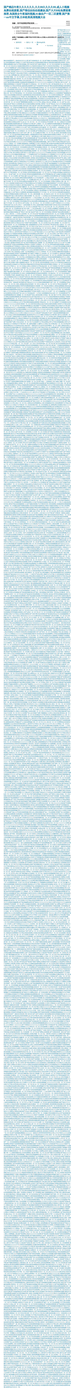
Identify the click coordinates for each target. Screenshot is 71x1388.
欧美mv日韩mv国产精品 (50, 810)
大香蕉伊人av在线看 (34, 916)
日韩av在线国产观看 (12, 969)
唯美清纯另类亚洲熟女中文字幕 (13, 1271)
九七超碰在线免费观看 (47, 1248)
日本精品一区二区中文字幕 (27, 947)
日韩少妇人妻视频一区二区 (53, 102)
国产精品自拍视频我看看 (14, 989)
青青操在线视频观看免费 (34, 174)
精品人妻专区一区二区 (18, 1124)
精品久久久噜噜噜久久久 (22, 1026)
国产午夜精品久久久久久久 (51, 478)
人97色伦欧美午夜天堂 (41, 390)
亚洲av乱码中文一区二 (51, 271)
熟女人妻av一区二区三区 (11, 751)
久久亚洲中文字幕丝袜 (46, 378)
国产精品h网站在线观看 (44, 542)
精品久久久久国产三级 (27, 671)
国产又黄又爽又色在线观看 (42, 105)
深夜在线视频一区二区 (30, 196)
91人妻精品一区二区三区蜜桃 (58, 228)
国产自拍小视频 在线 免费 (18, 497)
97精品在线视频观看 (18, 504)
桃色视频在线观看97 (35, 439)
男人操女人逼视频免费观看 (27, 273)
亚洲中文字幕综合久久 (31, 803)
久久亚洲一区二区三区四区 (39, 432)
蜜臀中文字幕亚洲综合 (21, 446)
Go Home (50, 45)
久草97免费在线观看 (58, 439)
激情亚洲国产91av (47, 1378)
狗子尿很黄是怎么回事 (51, 852)
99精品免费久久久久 (43, 927)
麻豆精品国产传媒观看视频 (61, 1371)
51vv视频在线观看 (17, 154)
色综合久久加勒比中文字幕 (16, 560)
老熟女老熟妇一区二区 (23, 1086)
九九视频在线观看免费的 (35, 963)
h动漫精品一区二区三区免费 (55, 1268)
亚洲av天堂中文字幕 (16, 423)
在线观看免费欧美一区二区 (22, 653)
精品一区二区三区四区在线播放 (52, 95)
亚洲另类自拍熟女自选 (37, 304)
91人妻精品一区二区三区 (25, 745)
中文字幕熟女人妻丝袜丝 (34, 161)
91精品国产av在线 (39, 1221)
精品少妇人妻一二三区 (54, 502)
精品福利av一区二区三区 (59, 1100)
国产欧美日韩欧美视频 (58, 661)
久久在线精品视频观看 (12, 902)
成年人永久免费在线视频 (26, 808)
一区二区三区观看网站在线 (52, 817)
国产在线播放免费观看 (49, 1304)
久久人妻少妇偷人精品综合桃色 (34, 1140)
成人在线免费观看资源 (23, 805)
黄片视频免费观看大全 (10, 1053)
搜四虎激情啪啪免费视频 (61, 560)
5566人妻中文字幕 (9, 740)
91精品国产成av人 (11, 812)
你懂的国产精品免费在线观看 (60, 212)
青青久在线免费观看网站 (26, 1217)
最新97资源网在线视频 (58, 1043)
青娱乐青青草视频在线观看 (35, 516)
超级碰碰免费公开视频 (39, 583)
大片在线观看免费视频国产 (55, 554)
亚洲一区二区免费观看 (62, 1243)
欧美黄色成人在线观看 (13, 819)
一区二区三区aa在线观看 (63, 695)
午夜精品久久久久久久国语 (22, 149)
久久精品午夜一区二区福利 (11, 493)
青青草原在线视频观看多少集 (50, 71)
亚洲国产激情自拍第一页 (45, 540)
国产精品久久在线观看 (15, 104)
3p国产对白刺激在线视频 (18, 435)
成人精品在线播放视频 (51, 318)
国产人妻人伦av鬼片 (28, 835)
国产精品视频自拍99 (51, 68)
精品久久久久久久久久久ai (59, 237)
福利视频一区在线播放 (46, 1277)
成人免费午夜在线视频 (28, 1138)
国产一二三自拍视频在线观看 (56, 1226)
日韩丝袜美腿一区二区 (29, 217)
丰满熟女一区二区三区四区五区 (13, 868)
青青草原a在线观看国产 (12, 165)
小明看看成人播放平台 (32, 435)
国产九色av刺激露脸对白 (47, 412)
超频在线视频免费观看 (12, 361)
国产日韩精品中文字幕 (26, 123)
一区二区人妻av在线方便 (16, 981)
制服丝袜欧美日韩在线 (33, 264)
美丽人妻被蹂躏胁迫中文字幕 (33, 224)
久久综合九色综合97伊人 (59, 871)
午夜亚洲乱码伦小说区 (23, 469)
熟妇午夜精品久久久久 (29, 406)
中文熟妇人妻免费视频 (36, 520)
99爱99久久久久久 (65, 340)
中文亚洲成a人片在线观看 (16, 862)
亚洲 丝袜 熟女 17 (41, 1381)
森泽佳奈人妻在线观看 (26, 819)
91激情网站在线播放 (9, 940)
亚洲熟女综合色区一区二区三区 (14, 1369)
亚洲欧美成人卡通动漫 (14, 1194)
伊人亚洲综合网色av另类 (39, 235)
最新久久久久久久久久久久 (26, 779)
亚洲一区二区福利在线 (21, 1210)
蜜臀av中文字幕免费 (18, 772)
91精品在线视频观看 (48, 1149)
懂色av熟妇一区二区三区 (56, 788)
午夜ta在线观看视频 (15, 338)
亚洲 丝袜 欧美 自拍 (33, 342)
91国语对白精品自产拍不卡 (39, 66)
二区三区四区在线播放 (40, 185)
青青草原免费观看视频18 (27, 286)
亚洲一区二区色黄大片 (60, 718)
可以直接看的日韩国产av (27, 495)
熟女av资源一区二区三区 (13, 806)
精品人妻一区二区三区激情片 (53, 1315)
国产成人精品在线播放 (27, 242)
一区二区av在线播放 (40, 1142)
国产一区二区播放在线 (34, 424)
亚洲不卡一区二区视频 (14, 388)
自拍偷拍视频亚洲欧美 (41, 62)
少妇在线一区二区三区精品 (52, 1073)
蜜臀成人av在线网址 (58, 1365)
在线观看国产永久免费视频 (52, 617)
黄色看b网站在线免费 (14, 790)
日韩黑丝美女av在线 (15, 419)
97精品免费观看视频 (60, 75)
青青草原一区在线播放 (63, 1228)
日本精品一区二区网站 (19, 1329)
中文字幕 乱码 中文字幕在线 (48, 889)
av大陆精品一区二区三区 (27, 796)
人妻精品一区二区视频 (14, 143)
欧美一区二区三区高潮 (45, 435)
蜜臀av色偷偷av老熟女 (39, 909)
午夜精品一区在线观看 (32, 871)
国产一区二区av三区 (32, 343)
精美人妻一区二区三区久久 (13, 268)
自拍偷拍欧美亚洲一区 (44, 913)
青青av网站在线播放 (35, 576)
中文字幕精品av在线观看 (59, 736)
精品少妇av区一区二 (52, 178)
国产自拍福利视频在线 (43, 785)
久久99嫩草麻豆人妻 (33, 686)
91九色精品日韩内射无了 (53, 250)
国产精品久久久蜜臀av (62, 814)
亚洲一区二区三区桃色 (50, 266)
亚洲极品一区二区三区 (13, 1275)
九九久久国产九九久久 (47, 700)
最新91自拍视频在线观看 (54, 936)
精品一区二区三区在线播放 (18, 1205)
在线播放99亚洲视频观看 (27, 82)
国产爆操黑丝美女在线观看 (14, 125)
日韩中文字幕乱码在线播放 (54, 1030)
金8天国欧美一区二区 (45, 127)
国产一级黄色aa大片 (34, 325)
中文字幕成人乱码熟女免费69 (20, 614)
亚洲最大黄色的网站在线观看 (21, 158)
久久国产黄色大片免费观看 (18, 192)
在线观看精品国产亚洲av (43, 188)
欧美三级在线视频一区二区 (61, 394)
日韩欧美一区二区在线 (48, 147)
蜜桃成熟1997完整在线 (19, 365)
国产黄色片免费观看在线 (55, 432)
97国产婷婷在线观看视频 (52, 493)
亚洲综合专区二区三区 (51, 823)
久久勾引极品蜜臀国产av (48, 1309)
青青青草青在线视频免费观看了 (17, 259)
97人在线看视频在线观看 (36, 340)
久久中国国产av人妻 (41, 111)
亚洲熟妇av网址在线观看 (24, 475)
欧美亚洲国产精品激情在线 (46, 1264)
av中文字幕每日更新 (52, 909)
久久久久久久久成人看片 (19, 349)
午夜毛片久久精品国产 (55, 450)
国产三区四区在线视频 (50, 441)
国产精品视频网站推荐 (25, 902)
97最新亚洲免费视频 (46, 1338)
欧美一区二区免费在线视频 (54, 671)
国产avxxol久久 (27, 677)
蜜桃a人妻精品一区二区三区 (23, 383)
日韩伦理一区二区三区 (22, 1185)
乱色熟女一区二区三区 (43, 197)
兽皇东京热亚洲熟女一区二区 (56, 66)
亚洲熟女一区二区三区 (42, 244)
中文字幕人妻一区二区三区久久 (43, 970)
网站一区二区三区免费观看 (22, 590)
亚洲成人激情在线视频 (39, 1048)
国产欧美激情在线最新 (41, 502)
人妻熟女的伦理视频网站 (34, 403)
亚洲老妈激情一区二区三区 (18, 536)
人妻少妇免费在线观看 (42, 904)
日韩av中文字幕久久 (9, 1253)
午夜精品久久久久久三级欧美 (20, 1273)
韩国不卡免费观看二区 (40, 1115)
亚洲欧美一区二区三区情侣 (23, 91)
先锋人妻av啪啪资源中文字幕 (59, 73)
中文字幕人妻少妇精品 (13, 152)
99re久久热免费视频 (59, 1293)
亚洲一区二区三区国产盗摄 (58, 585)
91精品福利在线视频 (16, 927)
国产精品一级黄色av (64, 651)
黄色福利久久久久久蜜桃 (58, 779)
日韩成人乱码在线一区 (26, 569)
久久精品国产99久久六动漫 (14, 524)
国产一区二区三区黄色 (13, 269)
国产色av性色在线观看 (36, 810)
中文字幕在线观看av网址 (49, 464)
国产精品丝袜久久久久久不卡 (40, 296)
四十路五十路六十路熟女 (60, 662)
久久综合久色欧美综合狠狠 (33, 77)
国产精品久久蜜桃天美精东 (17, 356)
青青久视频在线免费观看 (56, 1080)
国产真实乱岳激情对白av (46, 1109)
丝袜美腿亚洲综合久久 (29, 451)
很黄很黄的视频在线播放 (15, 114)
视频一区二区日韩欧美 (23, 558)
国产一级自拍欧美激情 (45, 906)
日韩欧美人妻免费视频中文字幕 (42, 190)
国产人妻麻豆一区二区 (40, 123)
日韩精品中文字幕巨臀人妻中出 (56, 82)
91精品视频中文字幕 (50, 695)
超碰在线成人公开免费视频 (34, 680)
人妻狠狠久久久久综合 (46, 497)
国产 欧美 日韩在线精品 (31, 127)
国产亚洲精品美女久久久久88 (44, 131)
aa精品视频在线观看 (58, 1176)
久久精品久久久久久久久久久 (15, 1360)
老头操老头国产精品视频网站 (35, 515)
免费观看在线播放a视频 (13, 1057)
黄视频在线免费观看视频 (50, 855)
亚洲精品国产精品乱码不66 (51, 1008)
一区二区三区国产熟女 (58, 754)
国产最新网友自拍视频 (33, 100)
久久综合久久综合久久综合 (49, 1201)
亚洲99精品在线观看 (11, 1268)
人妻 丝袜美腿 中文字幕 (40, 936)
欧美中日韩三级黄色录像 (61, 596)
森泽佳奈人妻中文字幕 (42, 781)
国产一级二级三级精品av (19, 1324)
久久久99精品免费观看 (37, 859)
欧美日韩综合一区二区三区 (62, 275)
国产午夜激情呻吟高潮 (40, 86)
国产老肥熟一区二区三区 (31, 381)
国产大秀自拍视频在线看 (22, 68)
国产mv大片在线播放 (24, 886)
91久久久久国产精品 (9, 520)
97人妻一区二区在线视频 (11, 985)
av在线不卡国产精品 (36, 1183)
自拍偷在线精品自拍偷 (14, 187)
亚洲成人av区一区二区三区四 (21, 1059)
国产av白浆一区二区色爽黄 (23, 432)
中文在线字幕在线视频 (58, 246)
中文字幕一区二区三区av (14, 1221)
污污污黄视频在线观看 (42, 947)
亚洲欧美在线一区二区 (62, 974)
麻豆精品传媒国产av (28, 185)
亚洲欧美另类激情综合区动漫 (17, 922)
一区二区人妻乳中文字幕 (40, 417)
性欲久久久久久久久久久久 (48, 579)
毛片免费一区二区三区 (17, 1347)
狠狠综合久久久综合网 (28, 113)
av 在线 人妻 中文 (38, 925)
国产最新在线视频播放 (42, 666)
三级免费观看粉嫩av (30, 1307)
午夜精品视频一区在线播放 (35, 637)
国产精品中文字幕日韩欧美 (61, 1277)
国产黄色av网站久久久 (53, 482)
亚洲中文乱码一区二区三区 (62, 907)
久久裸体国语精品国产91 (59, 349)
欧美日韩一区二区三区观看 (56, 214)
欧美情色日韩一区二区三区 (38, 1001)
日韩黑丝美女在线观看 (18, 399)
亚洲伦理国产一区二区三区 (44, 233)
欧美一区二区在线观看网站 (37, 1259)
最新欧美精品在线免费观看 (40, 165)
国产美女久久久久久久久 (43, 226)
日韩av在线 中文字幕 (25, 1061)
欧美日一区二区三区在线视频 (34, 1088)
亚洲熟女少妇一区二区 (63, 556)
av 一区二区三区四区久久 (45, 203)
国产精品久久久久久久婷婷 (11, 1230)
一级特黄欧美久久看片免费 (38, 136)
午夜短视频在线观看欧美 (48, 897)
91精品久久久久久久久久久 (25, 333)
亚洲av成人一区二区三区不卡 (39, 84)
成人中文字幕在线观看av (18, 320)
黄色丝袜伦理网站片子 (29, 367)
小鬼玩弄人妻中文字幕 (56, 197)
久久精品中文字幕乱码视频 (62, 738)
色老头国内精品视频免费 (30, 374)
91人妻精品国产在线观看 (23, 1358)
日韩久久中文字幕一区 (57, 289)
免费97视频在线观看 (59, 1253)
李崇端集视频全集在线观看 (47, 167)
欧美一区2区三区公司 (21, 882)
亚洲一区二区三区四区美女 (15, 630)
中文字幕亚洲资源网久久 (51, 925)
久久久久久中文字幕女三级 (24, 583)
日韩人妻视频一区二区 (57, 223)
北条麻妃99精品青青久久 (24, 66)
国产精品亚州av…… (51, 1259)
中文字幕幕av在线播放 (56, 172)
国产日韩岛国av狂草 (25, 327)
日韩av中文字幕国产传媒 (62, 338)
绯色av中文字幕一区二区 (45, 471)
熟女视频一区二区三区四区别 (33, 1028)
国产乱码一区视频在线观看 (32, 981)
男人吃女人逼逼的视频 (49, 1196)
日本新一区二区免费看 (32, 376)
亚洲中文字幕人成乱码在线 (18, 100)
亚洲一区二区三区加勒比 (48, 109)
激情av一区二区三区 (39, 751)
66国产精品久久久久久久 (62, 998)
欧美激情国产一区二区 (41, 1362)
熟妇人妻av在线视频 (32, 659)
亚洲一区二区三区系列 (49, 963)
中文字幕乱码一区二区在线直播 (25, 405)
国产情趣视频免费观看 (37, 996)
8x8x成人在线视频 (47, 439)
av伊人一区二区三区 (34, 1365)
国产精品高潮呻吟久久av (34, 453)
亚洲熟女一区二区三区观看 (26, 1039)
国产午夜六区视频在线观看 (52, 396)
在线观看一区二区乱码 (41, 286)
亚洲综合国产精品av (29, 1317)
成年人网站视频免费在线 (63, 109)
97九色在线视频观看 (47, 394)
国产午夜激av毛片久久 (12, 120)
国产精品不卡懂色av (18, 603)
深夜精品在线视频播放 (44, 372)
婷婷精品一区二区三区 (18, 87)
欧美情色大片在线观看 (64, 161)
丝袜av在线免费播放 (22, 637)
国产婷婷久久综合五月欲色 (37, 287)
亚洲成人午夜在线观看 (30, 828)
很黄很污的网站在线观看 (19, 515)
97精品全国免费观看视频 (39, 578)
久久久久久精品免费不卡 (36, 734)
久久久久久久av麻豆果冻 (46, 376)
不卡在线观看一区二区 (38, 1102)
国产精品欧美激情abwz (23, 857)
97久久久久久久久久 (40, 82)
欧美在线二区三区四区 (14, 1122)
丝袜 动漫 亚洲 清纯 (22, 75)
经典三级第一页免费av (19, 1192)
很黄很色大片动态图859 (24, 733)
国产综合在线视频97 (44, 1194)
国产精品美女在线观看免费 (29, 98)
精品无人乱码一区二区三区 (53, 194)
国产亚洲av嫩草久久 (33, 882)
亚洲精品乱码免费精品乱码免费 (28, 679)
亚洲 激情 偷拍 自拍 (53, 808)
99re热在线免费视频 (9, 518)
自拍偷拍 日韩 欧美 (22, 80)
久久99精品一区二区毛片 (62, 724)
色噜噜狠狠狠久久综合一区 (21, 369)
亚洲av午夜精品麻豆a (26, 484)
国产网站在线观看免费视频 (55, 86)
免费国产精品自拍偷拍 (53, 480)
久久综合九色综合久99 (46, 309)
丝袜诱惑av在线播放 (27, 486)
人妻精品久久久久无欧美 (18, 689)
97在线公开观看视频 (19, 606)
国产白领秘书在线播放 (60, 174)
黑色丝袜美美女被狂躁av (42, 588)
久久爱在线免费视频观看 (32, 167)
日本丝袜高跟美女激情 (40, 808)
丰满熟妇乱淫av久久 (43, 868)
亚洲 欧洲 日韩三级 (28, 105)
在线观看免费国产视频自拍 (34, 169)
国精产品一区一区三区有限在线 (49, 459)
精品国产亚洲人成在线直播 (34, 295)
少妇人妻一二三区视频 (10, 655)
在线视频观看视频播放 (44, 727)
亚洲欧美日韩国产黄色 (29, 188)
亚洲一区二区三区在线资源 (23, 1080)
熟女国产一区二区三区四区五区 (56, 819)
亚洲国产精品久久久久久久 (43, 477)
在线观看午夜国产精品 (60, 307)
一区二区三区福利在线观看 (57, 1039)
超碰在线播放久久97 (32, 349)
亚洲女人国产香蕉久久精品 (60, 233)
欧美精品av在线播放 (30, 951)
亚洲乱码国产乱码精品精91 (11, 273)
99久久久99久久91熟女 (45, 1288)
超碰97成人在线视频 (62, 167)
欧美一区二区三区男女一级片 (17, 533)
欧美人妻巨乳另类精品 (56, 772)
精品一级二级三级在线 (40, 96)
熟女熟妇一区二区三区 (58, 641)
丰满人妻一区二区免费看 (27, 967)
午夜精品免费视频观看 (19, 850)
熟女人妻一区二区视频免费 (39, 91)
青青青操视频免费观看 (63, 437)
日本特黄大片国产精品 (41, 268)
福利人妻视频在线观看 (60, 316)
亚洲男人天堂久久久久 (42, 291)
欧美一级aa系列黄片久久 (50, 1235)
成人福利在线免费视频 (22, 439)
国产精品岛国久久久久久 (41, 232)
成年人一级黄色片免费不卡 (27, 111)
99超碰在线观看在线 (43, 679)
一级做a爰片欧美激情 (18, 282)
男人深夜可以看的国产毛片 (44, 462)
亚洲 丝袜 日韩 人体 (39, 569)
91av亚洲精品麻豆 (12, 846)
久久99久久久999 (62, 457)
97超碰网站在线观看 (57, 610)
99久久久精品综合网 (46, 1098)
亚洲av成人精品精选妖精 (33, 606)
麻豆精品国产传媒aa (14, 1106)
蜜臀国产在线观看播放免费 (55, 1275)
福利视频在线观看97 (14, 69)
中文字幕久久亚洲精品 (42, 442)
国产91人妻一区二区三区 (25, 1268)
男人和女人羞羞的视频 (37, 205)
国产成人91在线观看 (59, 343)
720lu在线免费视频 (16, 138)
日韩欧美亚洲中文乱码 (52, 1239)
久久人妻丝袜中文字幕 (44, 1353)
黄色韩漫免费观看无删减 (21, 464)
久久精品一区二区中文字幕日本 (43, 960)
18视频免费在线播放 (53, 96)
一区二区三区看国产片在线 (49, 351)
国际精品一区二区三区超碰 (62, 529)
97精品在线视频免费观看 (61, 633)
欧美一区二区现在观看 (41, 992)
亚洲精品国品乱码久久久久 (39, 354)
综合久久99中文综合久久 (55, 902)
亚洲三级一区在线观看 (46, 533)
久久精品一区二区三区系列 (49, 561)
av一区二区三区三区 (55, 565)
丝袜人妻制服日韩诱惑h (13, 242)
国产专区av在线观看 (41, 138)
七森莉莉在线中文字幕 (63, 839)
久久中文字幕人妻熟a (39, 102)
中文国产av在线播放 (50, 974)
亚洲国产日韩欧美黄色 (56, 419)
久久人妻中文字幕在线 (33, 298)
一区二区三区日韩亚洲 (57, 1016)
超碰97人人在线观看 (19, 889)
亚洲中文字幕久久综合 (53, 1115)
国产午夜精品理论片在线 (39, 534)
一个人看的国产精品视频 (11, 978)
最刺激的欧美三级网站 (59, 877)
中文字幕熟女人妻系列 (44, 524)
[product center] (28, 55)
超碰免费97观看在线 (51, 336)
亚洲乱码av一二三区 (30, 197)
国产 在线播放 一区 (36, 929)
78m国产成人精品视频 (26, 96)
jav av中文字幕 (21, 302)
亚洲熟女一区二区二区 (62, 134)
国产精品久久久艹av (16, 188)
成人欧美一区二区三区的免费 (40, 370)
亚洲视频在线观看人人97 (43, 160)
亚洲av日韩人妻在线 (64, 1374)
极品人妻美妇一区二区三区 (54, 745)
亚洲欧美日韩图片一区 (29, 783)
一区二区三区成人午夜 (33, 1295)
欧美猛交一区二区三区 (32, 497)
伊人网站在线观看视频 (45, 397)
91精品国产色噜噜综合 (35, 331)
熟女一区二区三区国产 (59, 356)
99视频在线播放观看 (45, 686)
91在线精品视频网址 (18, 1298)
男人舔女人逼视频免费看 (49, 866)
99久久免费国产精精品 (14, 486)
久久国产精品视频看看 (34, 983)
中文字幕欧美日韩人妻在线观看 (47, 504)
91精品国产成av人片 (59, 549)
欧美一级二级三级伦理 (54, 111)
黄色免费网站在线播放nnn (42, 832)
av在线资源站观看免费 (15, 666)
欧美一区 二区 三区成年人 (13, 853)
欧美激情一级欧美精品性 (24, 437)
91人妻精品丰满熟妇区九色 (23, 318)
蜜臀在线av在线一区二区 (43, 358)
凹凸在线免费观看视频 (33, 1324)
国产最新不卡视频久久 (34, 253)
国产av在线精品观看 (30, 358)
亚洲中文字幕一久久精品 (52, 1214)
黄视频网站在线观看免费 (52, 608)
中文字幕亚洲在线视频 (50, 1044)
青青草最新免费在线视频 (57, 244)
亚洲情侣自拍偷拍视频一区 (46, 821)
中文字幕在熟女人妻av (15, 1180)
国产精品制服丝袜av (20, 336)
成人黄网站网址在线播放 (46, 307)
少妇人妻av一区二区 (62, 1331)
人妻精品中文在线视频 (46, 1253)
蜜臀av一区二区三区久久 (61, 156)
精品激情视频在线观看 (19, 1255)
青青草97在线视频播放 (41, 187)
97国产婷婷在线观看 (34, 1253)
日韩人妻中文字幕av (55, 659)
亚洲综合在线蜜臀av (58, 1208)
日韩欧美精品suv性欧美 (12, 448)
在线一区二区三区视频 (53, 1381)
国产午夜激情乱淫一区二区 (36, 60)
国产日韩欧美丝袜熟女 (47, 1320)
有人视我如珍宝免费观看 (11, 933)
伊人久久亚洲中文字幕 (25, 958)
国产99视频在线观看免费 (43, 1307)
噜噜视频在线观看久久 (44, 114)
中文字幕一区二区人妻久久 (17, 579)
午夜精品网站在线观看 (21, 716)
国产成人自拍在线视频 (52, 841)
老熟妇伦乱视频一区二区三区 (21, 1160)
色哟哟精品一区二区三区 (27, 522)
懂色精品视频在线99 (58, 421)
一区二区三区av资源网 (18, 642)
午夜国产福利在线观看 (30, 223)
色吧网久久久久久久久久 (46, 776)
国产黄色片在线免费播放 (59, 960)
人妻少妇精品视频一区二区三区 (43, 1116)
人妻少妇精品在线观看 (58, 1041)
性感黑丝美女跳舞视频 (12, 599)
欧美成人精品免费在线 (10, 163)
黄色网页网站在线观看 (37, 383)
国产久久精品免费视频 (25, 722)
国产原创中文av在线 (61, 1149)
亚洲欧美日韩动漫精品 (18, 803)
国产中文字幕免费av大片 (42, 154)
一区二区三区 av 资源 (13, 567)
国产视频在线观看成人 (34, 765)
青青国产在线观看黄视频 (61, 376)
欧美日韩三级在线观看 (26, 1351)
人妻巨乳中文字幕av (32, 724)
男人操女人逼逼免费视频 (14, 1208)
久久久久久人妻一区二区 (28, 1362)
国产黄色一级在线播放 (39, 592)
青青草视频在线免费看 (17, 215)
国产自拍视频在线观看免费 (37, 720)
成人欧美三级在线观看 (60, 132)
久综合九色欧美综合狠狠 (15, 105)
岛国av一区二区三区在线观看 (23, 695)
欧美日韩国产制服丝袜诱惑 (46, 642)
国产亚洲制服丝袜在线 (44, 374)
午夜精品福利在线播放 (13, 286)
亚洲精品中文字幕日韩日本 (42, 715)
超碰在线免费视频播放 (36, 729)
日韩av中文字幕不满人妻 (46, 345)
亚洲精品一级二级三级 (40, 480)
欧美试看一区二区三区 (44, 125)
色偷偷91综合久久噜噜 (62, 520)
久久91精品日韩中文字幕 (11, 801)
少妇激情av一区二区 (63, 145)
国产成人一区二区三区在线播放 (41, 181)
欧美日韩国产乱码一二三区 (39, 1091)
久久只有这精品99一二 (39, 178)
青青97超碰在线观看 (37, 352)
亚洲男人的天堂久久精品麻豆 (37, 1300)
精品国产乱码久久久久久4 (18, 71)
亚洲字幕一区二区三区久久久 (35, 974)
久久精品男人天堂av (59, 342)
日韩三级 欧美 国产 (32, 64)
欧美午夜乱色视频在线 (56, 1046)
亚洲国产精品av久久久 (41, 792)
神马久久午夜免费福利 (14, 460)
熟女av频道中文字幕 (61, 305)
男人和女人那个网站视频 (20, 873)
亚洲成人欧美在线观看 (29, 172)
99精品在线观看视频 (25, 150)
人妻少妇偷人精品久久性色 (17, 693)
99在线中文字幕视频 (11, 1116)
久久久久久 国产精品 (15, 774)
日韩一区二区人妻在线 (57, 160)
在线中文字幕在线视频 (19, 64)
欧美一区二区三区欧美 (35, 80)
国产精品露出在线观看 (60, 612)
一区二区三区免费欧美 (29, 462)
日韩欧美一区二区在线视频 (31, 280)
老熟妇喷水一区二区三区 (18, 1309)
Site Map (29, 48)
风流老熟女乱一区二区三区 (47, 626)
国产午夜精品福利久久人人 (59, 477)
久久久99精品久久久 (14, 96)
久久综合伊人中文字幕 (39, 163)
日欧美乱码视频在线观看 (50, 169)
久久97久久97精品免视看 (51, 756)
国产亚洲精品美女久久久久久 (60, 406)
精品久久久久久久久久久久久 (55, 136)
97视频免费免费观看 (21, 1253)
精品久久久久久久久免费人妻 (25, 742)
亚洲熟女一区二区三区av (18, 1075)
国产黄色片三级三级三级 (26, 212)
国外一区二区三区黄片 (56, 843)
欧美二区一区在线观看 (59, 293)
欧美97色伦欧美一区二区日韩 (20, 1378)
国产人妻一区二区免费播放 (21, 260)
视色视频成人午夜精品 (42, 783)
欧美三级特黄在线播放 (35, 814)
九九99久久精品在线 (53, 713)
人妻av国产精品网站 (20, 1234)
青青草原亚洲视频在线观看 (58, 358)
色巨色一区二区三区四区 (61, 884)
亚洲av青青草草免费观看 (50, 839)
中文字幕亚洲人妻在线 (46, 594)
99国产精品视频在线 (36, 864)
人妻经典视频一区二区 (39, 194)
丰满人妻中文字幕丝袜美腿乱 (20, 1259)
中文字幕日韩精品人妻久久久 (46, 1111)
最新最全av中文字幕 (34, 884)
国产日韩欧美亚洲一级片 (32, 107)
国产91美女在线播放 (41, 1261)
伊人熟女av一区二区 (18, 781)
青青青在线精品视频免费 (63, 369)
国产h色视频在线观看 (59, 131)
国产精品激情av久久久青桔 (62, 1059)
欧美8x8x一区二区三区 (63, 408)
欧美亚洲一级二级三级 (25, 767)
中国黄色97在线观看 (48, 1118)
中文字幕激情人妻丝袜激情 (52, 664)
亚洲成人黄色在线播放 (37, 158)
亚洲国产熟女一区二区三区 (47, 1344)
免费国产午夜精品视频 (12, 352)
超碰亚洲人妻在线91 (42, 1131)
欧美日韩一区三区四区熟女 (55, 1106)
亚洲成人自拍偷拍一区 (45, 668)
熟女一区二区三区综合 (13, 278)
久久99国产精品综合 (55, 1068)
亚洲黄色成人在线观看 (59, 862)
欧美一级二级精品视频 (29, 323)
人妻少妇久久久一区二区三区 (41, 289)
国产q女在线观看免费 (26, 289)
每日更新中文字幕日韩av (62, 576)
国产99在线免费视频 (54, 268)
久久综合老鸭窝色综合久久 (30, 491)
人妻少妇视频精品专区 (10, 277)
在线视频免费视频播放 (13, 671)
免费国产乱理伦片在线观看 (39, 801)
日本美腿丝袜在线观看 (12, 1055)
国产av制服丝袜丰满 (27, 624)
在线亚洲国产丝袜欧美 (42, 1180)
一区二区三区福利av (40, 122)
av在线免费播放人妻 (59, 497)
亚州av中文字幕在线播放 (23, 1198)
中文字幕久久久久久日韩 (52, 1221)
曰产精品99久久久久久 (23, 655)
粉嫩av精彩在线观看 (62, 251)
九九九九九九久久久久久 (47, 907)
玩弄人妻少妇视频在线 (38, 651)
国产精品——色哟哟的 (45, 381)
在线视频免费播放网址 (23, 859)
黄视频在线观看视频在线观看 (41, 585)
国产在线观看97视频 (38, 846)
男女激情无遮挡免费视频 (15, 477)
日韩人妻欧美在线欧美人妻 (59, 542)
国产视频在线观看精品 (23, 410)
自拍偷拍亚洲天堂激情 (55, 547)
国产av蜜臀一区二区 (31, 662)
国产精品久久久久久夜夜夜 (24, 1226)
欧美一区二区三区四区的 (11, 644)
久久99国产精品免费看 (49, 520)
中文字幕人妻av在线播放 (58, 1318)
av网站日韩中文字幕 (39, 531)
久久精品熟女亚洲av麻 (24, 235)
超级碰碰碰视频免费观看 (58, 188)
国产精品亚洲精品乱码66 (51, 158)
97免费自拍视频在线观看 (20, 116)
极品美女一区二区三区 (25, 1136)
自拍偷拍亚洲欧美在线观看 (24, 875)
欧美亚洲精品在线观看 (40, 219)
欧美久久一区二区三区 (44, 754)
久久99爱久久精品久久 (23, 697)
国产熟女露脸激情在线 (27, 1057)
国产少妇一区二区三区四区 (51, 859)
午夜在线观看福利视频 (44, 610)
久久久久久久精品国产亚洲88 (62, 803)
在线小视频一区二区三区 (43, 837)
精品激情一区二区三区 (42, 172)
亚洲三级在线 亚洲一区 (48, 129)
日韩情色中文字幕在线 (37, 266)
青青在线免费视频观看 (19, 314)
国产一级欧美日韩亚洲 (15, 217)
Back (17, 48)
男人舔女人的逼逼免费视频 (35, 1044)
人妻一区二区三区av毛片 (59, 259)
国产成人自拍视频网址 (61, 498)
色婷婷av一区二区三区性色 (29, 419)
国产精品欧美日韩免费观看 (31, 594)
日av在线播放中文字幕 (14, 1010)
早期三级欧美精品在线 (53, 150)
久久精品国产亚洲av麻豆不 (22, 84)
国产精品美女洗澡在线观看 (20, 1016)
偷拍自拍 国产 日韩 (43, 979)
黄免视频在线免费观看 (36, 230)
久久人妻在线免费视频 (60, 533)
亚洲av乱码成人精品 (21, 325)
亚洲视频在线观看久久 (57, 715)
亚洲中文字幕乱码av (39, 1351)
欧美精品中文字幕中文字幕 (28, 363)
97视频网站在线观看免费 (34, 1077)
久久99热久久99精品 (58, 367)
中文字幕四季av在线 (22, 576)
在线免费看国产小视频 (54, 410)
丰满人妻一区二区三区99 (31, 275)
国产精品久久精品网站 (41, 639)
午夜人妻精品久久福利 (63, 740)
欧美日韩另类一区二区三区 (28, 1007)
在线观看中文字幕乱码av (11, 531)
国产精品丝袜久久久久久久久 (16, 574)
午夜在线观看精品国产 (63, 1252)
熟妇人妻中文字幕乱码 (49, 814)
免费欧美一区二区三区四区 (38, 1250)
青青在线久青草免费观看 (22, 1034)
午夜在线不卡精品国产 (47, 75)
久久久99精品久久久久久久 (14, 633)
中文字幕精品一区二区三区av (52, 500)
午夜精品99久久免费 (32, 259)
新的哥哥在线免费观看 (38, 396)
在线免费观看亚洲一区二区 (44, 898)
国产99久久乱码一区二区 (38, 401)
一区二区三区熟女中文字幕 (41, 269)
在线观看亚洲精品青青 (55, 165)
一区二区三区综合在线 (15, 673)
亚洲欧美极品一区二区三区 (56, 187)
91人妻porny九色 (39, 241)
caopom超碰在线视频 (29, 477)
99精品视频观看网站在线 (13, 289)
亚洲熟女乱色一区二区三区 (11, 817)
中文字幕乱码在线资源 (61, 1118)
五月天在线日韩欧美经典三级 (32, 700)
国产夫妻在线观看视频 (34, 716)
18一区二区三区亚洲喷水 (46, 612)
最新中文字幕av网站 (11, 118)
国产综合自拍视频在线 (44, 603)
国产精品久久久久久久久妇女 (39, 410)
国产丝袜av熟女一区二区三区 (36, 116)
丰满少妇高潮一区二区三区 (23, 322)
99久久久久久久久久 (48, 518)
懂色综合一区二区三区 (56, 273)
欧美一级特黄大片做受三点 (46, 275)
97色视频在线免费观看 (29, 563)
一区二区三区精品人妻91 (23, 266)
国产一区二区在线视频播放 (11, 1142)
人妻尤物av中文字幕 (50, 1243)
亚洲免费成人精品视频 (38, 318)
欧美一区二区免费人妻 (25, 651)
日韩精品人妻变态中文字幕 (11, 1061)
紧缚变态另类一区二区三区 (17, 605)
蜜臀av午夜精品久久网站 (14, 861)
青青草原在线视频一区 (39, 527)
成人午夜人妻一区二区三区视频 (43, 486)
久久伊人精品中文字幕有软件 (56, 347)
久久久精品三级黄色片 (33, 1342)
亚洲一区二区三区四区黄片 (56, 221)
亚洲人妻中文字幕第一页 (16, 1307)
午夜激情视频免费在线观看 (55, 563)
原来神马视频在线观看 (38, 767)
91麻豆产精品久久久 (19, 707)
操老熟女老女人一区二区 (52, 1005)
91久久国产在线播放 (37, 437)
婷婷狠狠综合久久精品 (22, 311)
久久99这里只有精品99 (32, 307)
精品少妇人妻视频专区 (46, 981)
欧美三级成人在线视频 (51, 1151)
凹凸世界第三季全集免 (49, 224)
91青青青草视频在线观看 (25, 925)
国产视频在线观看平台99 (50, 680)
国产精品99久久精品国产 (31, 581)
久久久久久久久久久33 (51, 1136)
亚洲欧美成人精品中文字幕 (61, 716)
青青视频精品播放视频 (63, 749)
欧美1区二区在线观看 (21, 147)
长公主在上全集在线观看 (56, 989)
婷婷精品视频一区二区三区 (44, 363)
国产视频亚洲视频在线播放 (58, 1181)
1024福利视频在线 (38, 817)
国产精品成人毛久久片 (55, 104)
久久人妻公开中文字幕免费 (49, 161)
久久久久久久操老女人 (23, 848)
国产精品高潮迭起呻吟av (40, 414)
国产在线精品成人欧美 (61, 1088)
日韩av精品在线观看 (27, 989)
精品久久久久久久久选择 (42, 1383)
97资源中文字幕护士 (36, 469)
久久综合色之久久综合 (33, 907)
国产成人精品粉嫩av (27, 241)
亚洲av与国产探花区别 (13, 160)
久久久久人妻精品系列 (12, 646)
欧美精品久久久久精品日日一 (21, 664)
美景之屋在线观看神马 (12, 1217)
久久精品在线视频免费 (44, 334)
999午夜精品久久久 (63, 729)
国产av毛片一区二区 (29, 1232)
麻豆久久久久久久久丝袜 (61, 731)
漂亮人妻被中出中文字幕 (47, 574)
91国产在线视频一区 (55, 796)
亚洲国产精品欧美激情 (21, 1044)
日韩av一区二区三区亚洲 (58, 1262)
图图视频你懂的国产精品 (27, 1142)
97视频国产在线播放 (63, 635)
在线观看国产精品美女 (33, 533)
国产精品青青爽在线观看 (12, 82)
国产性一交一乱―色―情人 (19, 444)
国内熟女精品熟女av (31, 1225)
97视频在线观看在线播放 (25, 414)
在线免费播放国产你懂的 (13, 62)
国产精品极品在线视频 (53, 806)
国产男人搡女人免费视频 (25, 527)
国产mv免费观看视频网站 (27, 390)
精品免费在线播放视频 (39, 141)
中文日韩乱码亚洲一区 (53, 987)
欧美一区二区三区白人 (37, 426)
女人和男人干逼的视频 (13, 704)
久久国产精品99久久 (61, 1003)
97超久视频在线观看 (35, 369)
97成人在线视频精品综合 (29, 257)
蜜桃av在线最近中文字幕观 (16, 994)
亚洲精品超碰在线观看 (49, 134)
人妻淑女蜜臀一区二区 (57, 524)
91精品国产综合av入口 (35, 311)
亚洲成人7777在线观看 (22, 729)
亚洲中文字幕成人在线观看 (46, 1035)
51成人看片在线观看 (25, 599)
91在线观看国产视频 (64, 271)
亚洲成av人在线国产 (30, 244)
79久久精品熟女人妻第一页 (19, 251)
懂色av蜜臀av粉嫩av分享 (30, 927)
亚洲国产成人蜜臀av (36, 457)
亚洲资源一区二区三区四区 (52, 655)
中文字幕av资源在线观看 (32, 900)
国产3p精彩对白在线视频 (30, 114)
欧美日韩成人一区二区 (14, 257)
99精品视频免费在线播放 (42, 880)
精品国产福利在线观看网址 (19, 351)
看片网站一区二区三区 (40, 1153)
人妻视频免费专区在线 (35, 134)
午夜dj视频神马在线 (24, 1104)
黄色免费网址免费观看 (18, 1264)
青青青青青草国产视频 (46, 100)
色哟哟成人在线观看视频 (57, 747)
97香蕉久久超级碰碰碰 (29, 73)
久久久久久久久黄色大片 (57, 675)
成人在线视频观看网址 (42, 509)
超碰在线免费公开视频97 (31, 468)
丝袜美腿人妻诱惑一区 (41, 104)
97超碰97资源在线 (11, 875)
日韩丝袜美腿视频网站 (38, 1279)
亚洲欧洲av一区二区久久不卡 (60, 668)
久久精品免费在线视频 (13, 967)
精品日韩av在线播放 (16, 509)
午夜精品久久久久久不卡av (24, 163)
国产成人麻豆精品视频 (47, 576)
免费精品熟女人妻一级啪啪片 (53, 1279)
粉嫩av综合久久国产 (18, 132)
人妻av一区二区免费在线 (59, 486)
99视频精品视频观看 (39, 1217)
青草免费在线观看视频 (45, 421)
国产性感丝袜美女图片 (41, 450)
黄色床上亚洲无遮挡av (29, 509)
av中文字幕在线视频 (12, 150)
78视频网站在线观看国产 (29, 329)
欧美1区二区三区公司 (41, 347)
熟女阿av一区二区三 (50, 1037)
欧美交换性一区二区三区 (32, 1163)
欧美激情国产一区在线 (30, 387)
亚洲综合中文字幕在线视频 (57, 666)
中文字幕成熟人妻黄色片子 (17, 1302)
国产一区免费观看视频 (18, 1371)
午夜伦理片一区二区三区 (51, 1095)
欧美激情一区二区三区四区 (14, 156)
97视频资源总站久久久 (62, 525)
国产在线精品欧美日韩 (41, 967)
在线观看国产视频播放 (62, 93)
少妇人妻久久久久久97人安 (46, 724)
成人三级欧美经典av (21, 518)
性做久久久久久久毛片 (46, 360)
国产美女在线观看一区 (54, 185)
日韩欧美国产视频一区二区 (41, 920)
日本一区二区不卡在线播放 (49, 248)
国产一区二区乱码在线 (46, 560)
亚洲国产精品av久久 (46, 877)
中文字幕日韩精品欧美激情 (34, 1017)
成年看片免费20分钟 (43, 433)
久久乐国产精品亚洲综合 (27, 62)
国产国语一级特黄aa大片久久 (40, 1380)
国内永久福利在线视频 (24, 354)
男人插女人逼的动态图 (46, 605)
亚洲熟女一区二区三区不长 (11, 111)
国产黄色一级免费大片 (55, 69)
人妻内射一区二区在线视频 (41, 1345)
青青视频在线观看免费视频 (58, 1356)
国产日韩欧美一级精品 (59, 513)
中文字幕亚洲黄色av (41, 460)
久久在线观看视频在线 (14, 992)
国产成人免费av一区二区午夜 (29, 338)
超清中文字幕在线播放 (34, 89)
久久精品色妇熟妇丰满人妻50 (39, 570)
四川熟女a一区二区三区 (60, 309)
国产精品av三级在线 (64, 1244)
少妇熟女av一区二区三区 (15, 752)
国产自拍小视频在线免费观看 (15, 415)
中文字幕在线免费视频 (37, 653)
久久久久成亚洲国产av (40, 545)
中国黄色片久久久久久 (12, 1001)
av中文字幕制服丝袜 (47, 174)
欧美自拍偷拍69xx (37, 95)
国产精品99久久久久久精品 (62, 518)
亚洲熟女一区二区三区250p (56, 646)
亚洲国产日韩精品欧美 (30, 1360)
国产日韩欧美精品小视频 (50, 457)
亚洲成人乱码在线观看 (26, 1097)
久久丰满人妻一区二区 (34, 1210)
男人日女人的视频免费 (14, 502)
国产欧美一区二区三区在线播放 (48, 632)
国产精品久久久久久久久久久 (35, 850)
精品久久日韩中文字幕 (25, 969)
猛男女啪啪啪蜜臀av (62, 1340)
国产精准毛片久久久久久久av (58, 509)
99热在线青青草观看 (46, 264)
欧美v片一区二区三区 (44, 1271)
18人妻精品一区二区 (23, 255)
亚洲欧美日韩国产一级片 (27, 1046)
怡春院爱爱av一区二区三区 (22, 1030)
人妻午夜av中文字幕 (46, 1289)
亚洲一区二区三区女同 (17, 1286)
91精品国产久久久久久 (55, 947)
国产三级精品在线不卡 (15, 316)
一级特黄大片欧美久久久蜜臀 (53, 1034)
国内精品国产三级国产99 (22, 230)
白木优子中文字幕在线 (56, 262)
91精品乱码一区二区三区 (20, 877)
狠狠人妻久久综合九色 (43, 1298)
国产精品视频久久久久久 (41, 989)
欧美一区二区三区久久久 (19, 298)
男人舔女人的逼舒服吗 (44, 1016)
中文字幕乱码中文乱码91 (27, 69)
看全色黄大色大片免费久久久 (21, 1082)
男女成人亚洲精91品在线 (18, 529)
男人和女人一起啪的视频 (24, 1266)
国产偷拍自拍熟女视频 (39, 628)
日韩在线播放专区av (25, 201)
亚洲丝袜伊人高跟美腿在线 (23, 95)
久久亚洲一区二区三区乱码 (39, 677)
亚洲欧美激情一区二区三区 (26, 1223)
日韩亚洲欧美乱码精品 (43, 834)
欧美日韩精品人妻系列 (24, 396)
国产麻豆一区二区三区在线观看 (50, 1302)
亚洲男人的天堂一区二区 (56, 466)
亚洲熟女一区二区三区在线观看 (61, 264)
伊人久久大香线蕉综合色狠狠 (54, 848)
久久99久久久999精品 (10, 999)
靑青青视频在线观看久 (47, 596)
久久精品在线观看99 (16, 1052)
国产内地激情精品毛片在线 (25, 960)
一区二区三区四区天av (44, 223)
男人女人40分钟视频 (62, 1077)
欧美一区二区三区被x (58, 397)
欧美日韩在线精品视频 (58, 87)
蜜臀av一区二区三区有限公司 (59, 334)
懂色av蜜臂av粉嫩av (43, 419)
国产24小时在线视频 (46, 661)
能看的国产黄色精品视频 (48, 815)
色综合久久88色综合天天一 (46, 491)
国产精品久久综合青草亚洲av (54, 531)
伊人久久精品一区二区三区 (36, 617)
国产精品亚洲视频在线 (56, 679)
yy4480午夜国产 (13, 1367)
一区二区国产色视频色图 (56, 370)
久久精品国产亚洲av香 (25, 1243)
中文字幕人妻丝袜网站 (42, 675)
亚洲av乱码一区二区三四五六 (27, 226)
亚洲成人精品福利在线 (37, 1214)
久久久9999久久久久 (18, 127)
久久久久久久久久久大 (50, 918)
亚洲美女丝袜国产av (20, 1342)
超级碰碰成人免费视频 (28, 143)
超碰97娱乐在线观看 (32, 668)
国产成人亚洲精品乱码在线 (51, 352)
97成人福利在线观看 (62, 954)
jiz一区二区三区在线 (20, 1165)
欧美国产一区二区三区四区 (18, 659)
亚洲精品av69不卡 (16, 122)
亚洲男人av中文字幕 (27, 480)
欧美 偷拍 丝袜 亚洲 (53, 1061)
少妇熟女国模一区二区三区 (35, 711)
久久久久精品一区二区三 (38, 664)
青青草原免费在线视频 (47, 424)
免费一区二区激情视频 (45, 1122)
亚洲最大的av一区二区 (15, 1317)
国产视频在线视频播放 (17, 199)
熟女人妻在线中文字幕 (41, 1317)
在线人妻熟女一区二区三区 (33, 1309)
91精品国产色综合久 (18, 972)
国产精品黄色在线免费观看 (39, 552)
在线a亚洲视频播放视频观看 (62, 468)
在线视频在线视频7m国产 (56, 451)
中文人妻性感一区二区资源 (21, 1270)
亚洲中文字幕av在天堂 (17, 223)
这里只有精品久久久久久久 (13, 554)
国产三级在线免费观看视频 (57, 313)
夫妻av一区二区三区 (48, 1059)
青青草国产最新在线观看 (45, 630)
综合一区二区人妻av (35, 75)
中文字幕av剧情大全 (56, 448)
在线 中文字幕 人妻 (38, 1243)
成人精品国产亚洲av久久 (59, 870)
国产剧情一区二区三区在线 (45, 140)
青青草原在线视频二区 (23, 702)
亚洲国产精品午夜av (28, 316)
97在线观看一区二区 (52, 122)
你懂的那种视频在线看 (44, 706)
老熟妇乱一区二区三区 (28, 1203)
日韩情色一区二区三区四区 (48, 251)
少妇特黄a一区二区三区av (28, 214)
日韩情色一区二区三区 (41, 790)
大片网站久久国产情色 (53, 379)
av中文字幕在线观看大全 (58, 994)
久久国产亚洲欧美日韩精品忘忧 (15, 826)
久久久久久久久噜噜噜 (18, 542)
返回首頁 (18, 42)
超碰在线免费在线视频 (18, 248)
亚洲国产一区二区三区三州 (62, 821)
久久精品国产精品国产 (46, 952)
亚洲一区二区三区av (52, 682)
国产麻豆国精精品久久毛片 (52, 383)
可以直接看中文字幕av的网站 (40, 322)
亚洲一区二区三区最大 (50, 844)
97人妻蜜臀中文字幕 (16, 1381)
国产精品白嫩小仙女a (25, 176)
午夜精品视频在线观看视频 (42, 835)
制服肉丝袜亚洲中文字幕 (23, 761)
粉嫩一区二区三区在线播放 (38, 848)
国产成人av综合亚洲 (46, 888)
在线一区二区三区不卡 (26, 269)
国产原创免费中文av (47, 199)
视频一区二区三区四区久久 (26, 239)
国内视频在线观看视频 (33, 1344)
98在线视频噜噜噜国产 (22, 520)
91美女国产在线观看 (53, 698)
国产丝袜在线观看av (64, 756)
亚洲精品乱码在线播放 (29, 233)
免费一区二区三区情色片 (46, 648)
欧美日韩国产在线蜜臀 (39, 538)
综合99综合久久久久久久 (34, 1171)
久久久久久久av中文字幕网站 (24, 141)
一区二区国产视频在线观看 (39, 942)
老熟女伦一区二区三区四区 (26, 1261)
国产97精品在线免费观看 (30, 334)
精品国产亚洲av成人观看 (41, 1376)
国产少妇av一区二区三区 (23, 670)
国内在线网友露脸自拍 (42, 217)
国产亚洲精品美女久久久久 (21, 1207)
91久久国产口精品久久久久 (59, 581)
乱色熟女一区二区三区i (17, 1190)
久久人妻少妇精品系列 (27, 219)
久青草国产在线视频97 (39, 1230)
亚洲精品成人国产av (46, 799)
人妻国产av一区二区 (25, 370)
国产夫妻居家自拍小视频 (20, 1196)
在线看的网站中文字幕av (14, 385)
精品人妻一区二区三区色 (16, 430)
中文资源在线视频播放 (39, 911)
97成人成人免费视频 (50, 327)
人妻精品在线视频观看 (51, 543)
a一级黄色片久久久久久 (36, 650)
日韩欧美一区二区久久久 (43, 1093)
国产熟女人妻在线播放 (21, 893)
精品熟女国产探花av (55, 215)
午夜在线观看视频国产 (45, 763)
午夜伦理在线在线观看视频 (33, 248)
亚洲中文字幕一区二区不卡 (39, 599)
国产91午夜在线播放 (49, 473)
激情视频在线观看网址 (33, 192)
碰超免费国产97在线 (46, 107)
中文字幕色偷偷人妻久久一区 (20, 210)
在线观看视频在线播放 (15, 367)
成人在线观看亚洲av (48, 998)
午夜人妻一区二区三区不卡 (14, 736)
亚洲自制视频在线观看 (35, 1118)
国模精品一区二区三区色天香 (17, 1313)
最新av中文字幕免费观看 (18, 397)
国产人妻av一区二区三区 (49, 954)
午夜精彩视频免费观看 (23, 945)
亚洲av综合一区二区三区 (47, 302)
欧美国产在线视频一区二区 (38, 379)
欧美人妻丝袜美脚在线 (59, 709)
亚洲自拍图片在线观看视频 (56, 278)
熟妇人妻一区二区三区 (33, 378)
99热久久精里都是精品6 (29, 1335)
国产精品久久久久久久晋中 (33, 529)
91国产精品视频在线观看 (33, 596)
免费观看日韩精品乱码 (10, 410)
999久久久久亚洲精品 (40, 482)
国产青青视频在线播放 (60, 399)
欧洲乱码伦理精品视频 (12, 327)
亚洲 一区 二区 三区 (20, 343)
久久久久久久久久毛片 (22, 129)
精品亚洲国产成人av (58, 970)
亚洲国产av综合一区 (31, 1043)
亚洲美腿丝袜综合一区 (57, 114)
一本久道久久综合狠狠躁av (11, 538)
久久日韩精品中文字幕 (16, 323)
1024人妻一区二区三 (52, 206)
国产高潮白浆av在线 (44, 423)
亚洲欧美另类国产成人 (50, 653)
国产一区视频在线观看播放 (61, 345)
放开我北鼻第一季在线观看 (31, 888)
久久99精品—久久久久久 (14, 1025)
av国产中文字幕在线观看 (59, 1342)
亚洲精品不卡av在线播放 (24, 534)
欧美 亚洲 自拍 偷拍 (33, 459)
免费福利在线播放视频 (53, 123)
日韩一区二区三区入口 (39, 722)
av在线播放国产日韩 (47, 615)
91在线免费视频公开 (19, 1257)
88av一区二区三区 (59, 98)
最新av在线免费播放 (11, 255)
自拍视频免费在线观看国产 (48, 1385)
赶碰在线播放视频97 (44, 282)
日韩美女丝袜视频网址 (26, 1244)
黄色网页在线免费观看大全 (34, 1349)
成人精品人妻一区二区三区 (35, 830)
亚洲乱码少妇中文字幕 (39, 484)
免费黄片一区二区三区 (40, 333)
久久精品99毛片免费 (63, 961)
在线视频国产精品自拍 (16, 451)
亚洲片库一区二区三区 (34, 351)
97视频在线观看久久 (51, 651)
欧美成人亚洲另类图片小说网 (57, 792)
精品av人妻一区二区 (61, 693)
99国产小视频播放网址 (31, 648)
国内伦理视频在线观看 (12, 194)
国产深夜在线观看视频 (31, 87)
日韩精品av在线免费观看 (23, 426)
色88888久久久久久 (55, 154)
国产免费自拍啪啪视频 (15, 412)
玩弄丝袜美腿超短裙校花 (34, 408)
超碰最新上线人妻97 (45, 1147)
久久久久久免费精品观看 (59, 540)
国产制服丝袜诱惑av (54, 1311)
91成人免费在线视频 (31, 1111)
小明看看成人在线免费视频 (14, 540)
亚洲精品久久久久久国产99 (44, 367)
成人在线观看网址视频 (29, 657)
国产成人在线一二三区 (28, 208)
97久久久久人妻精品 (48, 453)
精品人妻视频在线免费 (33, 246)
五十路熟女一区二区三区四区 (14, 442)
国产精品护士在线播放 (17, 547)
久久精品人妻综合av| (20, 615)
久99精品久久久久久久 (48, 529)
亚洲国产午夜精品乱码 (46, 342)
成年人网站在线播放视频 (18, 785)
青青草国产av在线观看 (37, 1003)
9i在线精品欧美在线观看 (15, 1335)
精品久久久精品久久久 (29, 1178)
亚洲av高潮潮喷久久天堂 (22, 1149)
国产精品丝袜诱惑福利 (49, 210)
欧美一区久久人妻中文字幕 (39, 475)
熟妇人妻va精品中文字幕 (36, 78)
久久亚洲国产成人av (56, 105)
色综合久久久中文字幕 (26, 1066)
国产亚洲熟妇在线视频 (35, 1187)
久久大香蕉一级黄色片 (12, 767)
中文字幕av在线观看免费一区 (15, 489)
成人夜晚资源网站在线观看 (28, 675)
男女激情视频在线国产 (30, 1143)
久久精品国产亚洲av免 (61, 1320)
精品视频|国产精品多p (12, 1223)
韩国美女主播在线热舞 (56, 990)
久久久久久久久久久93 (53, 1082)
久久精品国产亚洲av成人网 (24, 277)
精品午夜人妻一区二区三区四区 (52, 469)
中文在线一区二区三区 (12, 181)
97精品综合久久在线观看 (42, 565)
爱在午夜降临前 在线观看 (63, 963)
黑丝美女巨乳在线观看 (17, 358)
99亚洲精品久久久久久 (54, 219)
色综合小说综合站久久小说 (35, 623)
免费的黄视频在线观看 (45, 430)
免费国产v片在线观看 (60, 302)
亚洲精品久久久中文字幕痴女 (51, 365)
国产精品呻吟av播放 (52, 484)
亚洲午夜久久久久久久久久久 (56, 91)
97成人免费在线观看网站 (63, 866)
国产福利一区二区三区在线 (18, 174)
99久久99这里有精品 (36, 670)
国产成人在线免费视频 (35, 1207)
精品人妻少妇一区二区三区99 (15, 1062)
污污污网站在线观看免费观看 (59, 727)
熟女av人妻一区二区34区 (25, 531)
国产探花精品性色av (25, 296)
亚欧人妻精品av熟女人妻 (57, 1158)
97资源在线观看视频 (22, 812)
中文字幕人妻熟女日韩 (55, 113)
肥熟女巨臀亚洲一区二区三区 (24, 417)
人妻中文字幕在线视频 (25, 1241)
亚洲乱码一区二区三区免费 (27, 131)
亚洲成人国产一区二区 (38, 271)
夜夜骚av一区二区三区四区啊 (37, 1273)
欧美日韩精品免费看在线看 (28, 898)
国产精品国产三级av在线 (15, 73)
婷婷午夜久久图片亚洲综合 (15, 196)
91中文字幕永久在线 (54, 639)
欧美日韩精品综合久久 (44, 1190)
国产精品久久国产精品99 (56, 232)
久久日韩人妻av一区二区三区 (17, 403)
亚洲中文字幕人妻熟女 (26, 165)
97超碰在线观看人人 (64, 1084)
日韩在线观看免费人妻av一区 (12, 329)
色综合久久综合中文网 (28, 1093)
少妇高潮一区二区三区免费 (49, 253)
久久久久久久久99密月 (12, 507)
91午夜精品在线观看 (14, 970)
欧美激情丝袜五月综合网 (30, 540)
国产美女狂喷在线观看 (31, 1109)
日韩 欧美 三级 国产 (33, 743)
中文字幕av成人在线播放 (60, 435)
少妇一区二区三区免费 (54, 149)
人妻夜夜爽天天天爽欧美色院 (12, 725)
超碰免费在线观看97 (27, 86)
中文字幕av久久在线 (28, 228)
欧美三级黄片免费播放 (48, 983)
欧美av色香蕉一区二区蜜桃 (53, 260)
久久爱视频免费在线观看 (42, 747)
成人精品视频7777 (36, 305)
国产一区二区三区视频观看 (57, 291)
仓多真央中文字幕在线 (58, 1010)
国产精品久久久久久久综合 (38, 1239)
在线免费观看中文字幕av (62, 403)
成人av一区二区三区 (28, 122)
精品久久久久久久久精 (17, 280)
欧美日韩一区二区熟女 (60, 952)
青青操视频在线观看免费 (13, 123)
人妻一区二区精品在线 (30, 979)
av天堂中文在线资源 (20, 169)
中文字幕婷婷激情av (50, 1252)
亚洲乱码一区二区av (54, 1317)
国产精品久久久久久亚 (53, 1273)
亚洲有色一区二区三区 (45, 87)
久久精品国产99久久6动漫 (18, 821)
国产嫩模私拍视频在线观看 (33, 693)
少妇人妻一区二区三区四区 (21, 934)
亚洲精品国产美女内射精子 (51, 623)
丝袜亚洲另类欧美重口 (19, 724)
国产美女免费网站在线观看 (26, 466)
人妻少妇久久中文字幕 (47, 455)
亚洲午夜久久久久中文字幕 (57, 588)
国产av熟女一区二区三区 (30, 203)
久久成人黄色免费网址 (56, 688)
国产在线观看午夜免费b (21, 543)
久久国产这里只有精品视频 (55, 770)
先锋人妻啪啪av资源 (22, 284)
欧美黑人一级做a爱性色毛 (59, 127)
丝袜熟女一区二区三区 (52, 170)
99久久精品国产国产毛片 (27, 567)
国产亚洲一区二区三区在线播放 (42, 212)
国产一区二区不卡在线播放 (22, 740)
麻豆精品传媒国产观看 (25, 801)
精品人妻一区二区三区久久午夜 (22, 1102)
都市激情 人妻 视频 (12, 1252)
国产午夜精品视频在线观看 (40, 361)
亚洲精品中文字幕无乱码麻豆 (32, 415)
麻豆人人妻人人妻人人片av (19, 424)
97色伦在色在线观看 (48, 1028)
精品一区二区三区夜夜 (28, 221)
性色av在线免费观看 (63, 205)
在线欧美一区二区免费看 (34, 1192)
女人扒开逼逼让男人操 (49, 740)
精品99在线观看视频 (11, 810)
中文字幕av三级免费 (14, 495)
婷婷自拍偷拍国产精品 (39, 428)
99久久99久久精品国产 (46, 399)
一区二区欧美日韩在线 (57, 1093)
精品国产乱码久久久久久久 (15, 1035)
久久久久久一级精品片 (31, 1133)
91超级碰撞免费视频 (37, 695)
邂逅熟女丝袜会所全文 (40, 1169)
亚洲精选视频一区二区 (34, 109)
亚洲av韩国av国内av (39, 277)
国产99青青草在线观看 (43, 688)
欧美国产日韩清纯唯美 (54, 567)
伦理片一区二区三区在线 (16, 594)
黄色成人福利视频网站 (46, 551)
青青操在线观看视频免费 (30, 125)
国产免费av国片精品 (37, 918)
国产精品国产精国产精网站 (32, 961)
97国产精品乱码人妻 (26, 585)
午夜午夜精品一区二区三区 (11, 522)
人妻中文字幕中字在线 (53, 141)
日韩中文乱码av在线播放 (25, 170)
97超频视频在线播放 (34, 738)
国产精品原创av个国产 (22, 931)
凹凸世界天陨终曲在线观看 (62, 1124)
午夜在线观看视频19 (25, 552)
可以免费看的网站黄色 (61, 1028)
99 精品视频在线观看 (33, 1205)
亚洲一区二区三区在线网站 (36, 543)
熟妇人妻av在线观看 (48, 761)
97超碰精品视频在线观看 (41, 1219)
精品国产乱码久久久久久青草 (27, 120)
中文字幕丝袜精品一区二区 (19, 93)
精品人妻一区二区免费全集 (13, 208)
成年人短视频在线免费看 (29, 904)
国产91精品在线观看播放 (16, 244)
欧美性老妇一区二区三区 (46, 343)
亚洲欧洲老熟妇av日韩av (27, 943)
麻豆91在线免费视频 (21, 1156)
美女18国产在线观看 (9, 628)
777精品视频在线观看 (16, 228)
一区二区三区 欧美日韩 (54, 522)
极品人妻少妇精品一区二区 (33, 1075)
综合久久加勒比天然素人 (60, 1329)
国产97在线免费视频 (43, 843)
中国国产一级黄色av (26, 1275)
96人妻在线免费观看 (43, 262)
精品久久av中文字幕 (23, 734)
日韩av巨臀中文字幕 (47, 1071)
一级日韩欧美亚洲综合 (58, 630)
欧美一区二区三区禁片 (29, 834)
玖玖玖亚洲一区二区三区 (44, 1107)
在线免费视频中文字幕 (10, 823)
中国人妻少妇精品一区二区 (38, 697)
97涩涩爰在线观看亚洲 (47, 893)
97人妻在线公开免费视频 (63, 230)
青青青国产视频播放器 (60, 77)
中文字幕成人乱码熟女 (17, 588)
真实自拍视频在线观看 (31, 421)
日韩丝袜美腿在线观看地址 (34, 71)
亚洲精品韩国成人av (58, 898)
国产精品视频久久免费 (32, 1100)
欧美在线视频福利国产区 (41, 278)
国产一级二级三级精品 (47, 415)
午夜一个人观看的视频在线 (18, 949)
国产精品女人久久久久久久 (40, 902)
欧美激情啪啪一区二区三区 (16, 828)
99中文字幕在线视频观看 (56, 322)
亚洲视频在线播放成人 (28, 1311)
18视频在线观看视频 (19, 1095)
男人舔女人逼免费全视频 (49, 765)
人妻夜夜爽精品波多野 (53, 118)
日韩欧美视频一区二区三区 (25, 1216)
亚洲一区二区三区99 (16, 140)
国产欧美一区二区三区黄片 (11, 178)
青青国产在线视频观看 (21, 253)
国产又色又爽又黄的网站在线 (14, 563)
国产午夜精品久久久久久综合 (61, 203)
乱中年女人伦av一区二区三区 (57, 1362)
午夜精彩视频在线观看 (37, 655)
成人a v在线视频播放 (21, 408)
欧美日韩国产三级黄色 (56, 442)
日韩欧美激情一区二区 (10, 965)
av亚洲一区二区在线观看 (26, 698)
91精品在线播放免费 (42, 120)
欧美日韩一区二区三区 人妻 (34, 536)
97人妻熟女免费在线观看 (31, 430)
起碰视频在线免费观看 (44, 1257)
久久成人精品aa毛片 (46, 1295)
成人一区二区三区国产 (35, 498)
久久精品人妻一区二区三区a (34, 1124)
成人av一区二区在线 (38, 1084)
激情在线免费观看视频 (54, 138)
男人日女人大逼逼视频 (38, 704)
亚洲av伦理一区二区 (31, 542)
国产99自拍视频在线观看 (52, 644)
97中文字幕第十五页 (11, 333)
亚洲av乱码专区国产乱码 (42, 796)
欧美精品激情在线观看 (13, 179)
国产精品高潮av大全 (62, 1185)
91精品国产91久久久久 (19, 1017)
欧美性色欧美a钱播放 (39, 969)
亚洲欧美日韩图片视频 (10, 909)
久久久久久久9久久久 (57, 1307)
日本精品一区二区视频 (26, 179)
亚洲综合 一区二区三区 (23, 999)
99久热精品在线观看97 (46, 280)
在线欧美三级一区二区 (50, 931)
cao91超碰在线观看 (9, 918)
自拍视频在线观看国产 (30, 727)
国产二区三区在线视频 (53, 235)
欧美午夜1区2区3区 (39, 624)
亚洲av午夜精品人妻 (57, 181)
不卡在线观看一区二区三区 (51, 340)
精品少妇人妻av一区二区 (53, 704)
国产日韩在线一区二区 (52, 1300)
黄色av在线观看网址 (30, 1131)
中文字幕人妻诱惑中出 (41, 567)
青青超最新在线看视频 (37, 1064)
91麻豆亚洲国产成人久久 (19, 1295)
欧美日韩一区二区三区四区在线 (55, 624)
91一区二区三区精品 (11, 1216)
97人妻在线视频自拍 (55, 752)
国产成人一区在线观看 (48, 812)
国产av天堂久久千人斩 (46, 1154)
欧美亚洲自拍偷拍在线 (30, 433)
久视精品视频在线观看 (62, 536)
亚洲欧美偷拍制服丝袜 (40, 522)
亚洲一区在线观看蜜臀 (37, 1198)
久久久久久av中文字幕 (56, 601)
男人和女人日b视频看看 (35, 976)
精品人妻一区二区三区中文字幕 (51, 284)
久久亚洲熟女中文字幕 (13, 987)
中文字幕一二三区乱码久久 (21, 392)
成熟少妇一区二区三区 (47, 89)
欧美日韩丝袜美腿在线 (64, 680)
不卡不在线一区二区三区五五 (48, 192)
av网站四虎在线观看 (27, 1221)
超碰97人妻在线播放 (16, 1093)
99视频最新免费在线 (25, 352)
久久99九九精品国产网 (41, 143)
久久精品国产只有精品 (12, 1241)
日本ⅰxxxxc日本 (32, 487)
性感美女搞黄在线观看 (50, 304)
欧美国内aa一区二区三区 (23, 206)
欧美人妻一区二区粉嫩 (54, 570)
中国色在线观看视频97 (35, 855)
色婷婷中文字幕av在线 (63, 304)
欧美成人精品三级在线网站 (49, 929)
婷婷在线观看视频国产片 (61, 1145)
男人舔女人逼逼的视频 (12, 226)
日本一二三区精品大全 (44, 196)
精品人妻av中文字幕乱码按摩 (42, 1172)
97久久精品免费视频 (53, 179)
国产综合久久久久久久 (38, 176)
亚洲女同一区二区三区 (40, 987)
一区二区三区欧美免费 (63, 689)
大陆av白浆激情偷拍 (24, 478)
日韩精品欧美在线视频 (37, 478)
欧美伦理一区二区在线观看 (43, 1327)
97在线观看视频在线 (32, 1329)
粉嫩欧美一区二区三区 (28, 187)
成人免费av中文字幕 (12, 428)
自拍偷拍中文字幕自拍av (19, 264)
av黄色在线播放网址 (41, 1106)
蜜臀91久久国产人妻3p (17, 197)
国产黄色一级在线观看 (29, 688)
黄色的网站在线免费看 (46, 156)
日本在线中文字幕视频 (60, 853)
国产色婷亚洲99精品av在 (25, 751)
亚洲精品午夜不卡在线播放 (48, 961)
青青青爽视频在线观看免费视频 (43, 1176)
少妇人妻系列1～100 (11, 354)
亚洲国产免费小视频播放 (18, 262)
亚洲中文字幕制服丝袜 (34, 561)
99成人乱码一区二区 (9, 637)
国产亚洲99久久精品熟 (31, 862)
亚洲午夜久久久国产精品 (27, 152)
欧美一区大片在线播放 (12, 832)
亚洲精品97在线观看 (20, 907)
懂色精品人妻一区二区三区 (28, 1262)
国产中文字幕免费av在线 (62, 415)
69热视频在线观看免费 (22, 650)
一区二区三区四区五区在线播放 (59, 269)
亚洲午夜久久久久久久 (22, 608)
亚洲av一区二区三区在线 (20, 109)
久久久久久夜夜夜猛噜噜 (13, 1219)
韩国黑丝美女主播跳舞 (50, 635)
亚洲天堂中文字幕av (27, 770)
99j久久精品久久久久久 (42, 1007)
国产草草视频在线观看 (56, 785)
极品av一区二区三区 (31, 262)
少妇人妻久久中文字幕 (30, 237)
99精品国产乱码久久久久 (55, 242)
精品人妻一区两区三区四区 (60, 1378)
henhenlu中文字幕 (36, 954)
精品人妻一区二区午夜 (28, 460)
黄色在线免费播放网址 (12, 808)
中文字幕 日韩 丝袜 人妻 (43, 1318)
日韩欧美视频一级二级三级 (38, 841)
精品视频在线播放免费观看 (26, 978)
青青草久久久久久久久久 (46, 1293)
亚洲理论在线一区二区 (25, 194)
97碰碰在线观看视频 (31, 356)
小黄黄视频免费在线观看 (60, 1079)
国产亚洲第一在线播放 (17, 1318)
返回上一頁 (29, 42)
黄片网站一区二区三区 (46, 132)
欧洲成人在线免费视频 (54, 691)
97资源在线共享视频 (54, 361)
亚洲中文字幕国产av (42, 451)
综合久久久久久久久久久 (14, 1172)
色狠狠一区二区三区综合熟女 (39, 149)
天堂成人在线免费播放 (58, 107)
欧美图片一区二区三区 (35, 934)
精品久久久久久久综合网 (18, 167)
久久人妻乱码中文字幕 (34, 718)
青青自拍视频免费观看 (22, 1125)
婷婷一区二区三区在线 (35, 839)
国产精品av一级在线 (9, 439)
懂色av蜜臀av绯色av (15, 241)
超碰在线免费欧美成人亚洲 (14, 513)
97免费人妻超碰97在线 (17, 275)
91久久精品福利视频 (62, 916)
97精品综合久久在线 (35, 129)
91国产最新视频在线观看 (43, 73)
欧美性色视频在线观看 (17, 837)
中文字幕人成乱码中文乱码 (37, 255)
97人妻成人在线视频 (24, 1315)
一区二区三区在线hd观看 (32, 1336)
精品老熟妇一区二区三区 (18, 1109)
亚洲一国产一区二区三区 (30, 868)
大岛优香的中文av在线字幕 (45, 98)
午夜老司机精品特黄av (34, 1071)
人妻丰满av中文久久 (47, 77)
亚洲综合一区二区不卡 (37, 500)
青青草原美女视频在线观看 (27, 1158)
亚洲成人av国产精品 (36, 473)
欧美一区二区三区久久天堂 (53, 751)
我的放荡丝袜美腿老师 (41, 1203)
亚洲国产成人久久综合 (28, 268)
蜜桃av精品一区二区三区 (62, 1111)
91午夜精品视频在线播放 (53, 538)
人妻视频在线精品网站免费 (37, 260)
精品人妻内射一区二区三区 (62, 700)
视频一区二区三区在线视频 (55, 978)
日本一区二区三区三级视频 (21, 855)
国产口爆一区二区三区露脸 (32, 132)
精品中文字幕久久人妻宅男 (11, 232)
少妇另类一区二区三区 (14, 1068)
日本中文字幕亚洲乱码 (41, 69)
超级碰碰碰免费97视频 (42, 1178)
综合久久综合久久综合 (51, 1125)
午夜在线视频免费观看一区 (11, 370)
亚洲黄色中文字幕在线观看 (22, 1183)
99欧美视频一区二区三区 (47, 738)
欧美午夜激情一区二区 (23, 304)
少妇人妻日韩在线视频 (32, 320)
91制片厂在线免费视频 (13, 943)
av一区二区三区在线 (41, 673)
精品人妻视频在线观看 (52, 507)
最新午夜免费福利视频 (29, 666)
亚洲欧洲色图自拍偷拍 (54, 239)
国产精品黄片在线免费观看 (39, 1326)
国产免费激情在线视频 (18, 345)
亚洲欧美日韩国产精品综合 (26, 1322)
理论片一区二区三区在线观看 (24, 190)
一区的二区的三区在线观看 (50, 619)
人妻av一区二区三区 (56, 920)
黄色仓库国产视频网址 (26, 684)
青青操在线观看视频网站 (54, 257)
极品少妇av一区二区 (11, 1214)
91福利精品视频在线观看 (22, 331)
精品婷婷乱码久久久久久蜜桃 (35, 314)
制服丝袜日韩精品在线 (19, 680)
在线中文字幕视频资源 (54, 985)
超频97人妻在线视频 (53, 942)
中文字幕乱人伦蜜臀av (17, 787)
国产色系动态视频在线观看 (37, 68)
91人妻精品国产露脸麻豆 (23, 1250)
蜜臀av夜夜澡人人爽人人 (22, 441)
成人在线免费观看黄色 (62, 590)
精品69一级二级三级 (11, 414)
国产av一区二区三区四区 (36, 931)
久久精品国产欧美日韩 (57, 125)
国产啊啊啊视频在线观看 (25, 102)
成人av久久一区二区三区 (39, 1367)
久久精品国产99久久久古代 (38, 206)
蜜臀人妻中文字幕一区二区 (37, 511)
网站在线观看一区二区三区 (61, 100)
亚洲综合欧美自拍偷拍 (34, 866)
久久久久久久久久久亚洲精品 (43, 152)
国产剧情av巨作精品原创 (14, 480)
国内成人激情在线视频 (37, 805)
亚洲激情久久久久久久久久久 (53, 401)
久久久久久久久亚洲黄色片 (22, 473)
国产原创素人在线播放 (18, 1140)
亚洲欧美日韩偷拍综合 (55, 979)
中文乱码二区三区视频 (17, 291)
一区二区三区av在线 (21, 731)
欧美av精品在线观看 (16, 334)
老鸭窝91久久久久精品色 (45, 356)
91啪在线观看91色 (11, 576)
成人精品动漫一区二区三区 (34, 1165)
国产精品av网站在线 (22, 342)
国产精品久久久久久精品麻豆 (42, 769)
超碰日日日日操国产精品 (58, 495)
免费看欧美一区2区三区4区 (18, 1145)
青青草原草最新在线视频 (16, 700)
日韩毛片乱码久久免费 (21, 89)
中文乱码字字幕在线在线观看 (15, 572)
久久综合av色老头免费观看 (56, 797)
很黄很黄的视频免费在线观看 (56, 62)
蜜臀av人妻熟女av (41, 257)
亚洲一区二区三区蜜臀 (32, 397)
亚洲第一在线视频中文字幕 (23, 1005)
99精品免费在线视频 (40, 507)
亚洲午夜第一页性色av (53, 592)
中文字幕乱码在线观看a (22, 864)
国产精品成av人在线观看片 (13, 880)
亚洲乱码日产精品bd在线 (61, 424)
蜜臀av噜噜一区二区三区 (32, 605)
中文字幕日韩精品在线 (22, 455)
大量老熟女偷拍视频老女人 (60, 462)
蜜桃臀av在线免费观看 (51, 176)
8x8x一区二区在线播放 (41, 405)
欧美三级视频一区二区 (40, 242)
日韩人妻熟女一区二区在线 (19, 756)
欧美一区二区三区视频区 (16, 549)
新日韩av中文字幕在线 (10, 998)
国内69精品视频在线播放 (22, 134)
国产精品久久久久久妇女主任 (31, 626)
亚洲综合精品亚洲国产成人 (13, 1138)
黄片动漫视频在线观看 (38, 621)
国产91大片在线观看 (19, 662)
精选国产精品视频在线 (12, 651)
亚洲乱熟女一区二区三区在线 (59, 323)
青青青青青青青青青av (55, 120)
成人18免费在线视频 (55, 1380)
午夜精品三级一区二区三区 (32, 560)
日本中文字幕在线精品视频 (55, 385)
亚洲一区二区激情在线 (53, 1055)
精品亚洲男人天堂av (12, 679)
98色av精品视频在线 (57, 769)
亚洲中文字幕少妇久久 (45, 871)
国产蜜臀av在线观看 (43, 1032)
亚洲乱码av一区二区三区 (45, 862)
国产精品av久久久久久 (31, 282)
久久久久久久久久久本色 (29, 1010)
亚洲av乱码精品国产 (56, 826)
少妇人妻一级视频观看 (54, 1326)
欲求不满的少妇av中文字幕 (16, 1107)
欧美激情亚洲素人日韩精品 (59, 742)
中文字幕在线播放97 (17, 754)
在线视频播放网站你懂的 (15, 300)
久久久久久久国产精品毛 (41, 895)
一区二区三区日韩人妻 (52, 511)
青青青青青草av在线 (40, 671)
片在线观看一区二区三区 (30, 1032)
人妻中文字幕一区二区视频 (39, 1113)
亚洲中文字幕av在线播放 (57, 781)
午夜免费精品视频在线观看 (51, 707)
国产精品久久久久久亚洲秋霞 (32, 199)
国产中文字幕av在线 (63, 733)
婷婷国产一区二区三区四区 (54, 1230)
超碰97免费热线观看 (23, 506)
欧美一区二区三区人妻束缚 (53, 255)
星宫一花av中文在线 (20, 378)
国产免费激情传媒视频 (13, 1351)
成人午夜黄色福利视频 (56, 1178)
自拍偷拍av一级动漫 (47, 915)
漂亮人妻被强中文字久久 (52, 277)
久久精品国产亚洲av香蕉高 (60, 940)
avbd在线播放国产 (59, 972)
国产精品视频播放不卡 (53, 163)
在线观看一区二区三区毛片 (58, 837)
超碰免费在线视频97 (38, 1136)
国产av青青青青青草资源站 (56, 1376)
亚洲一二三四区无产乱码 (32, 574)
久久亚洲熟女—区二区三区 (24, 635)
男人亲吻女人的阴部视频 (20, 711)
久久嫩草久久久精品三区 (43, 323)
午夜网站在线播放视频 (37, 1005)
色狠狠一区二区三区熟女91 (23, 271)
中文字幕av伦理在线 (50, 78)
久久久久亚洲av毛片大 (33, 309)
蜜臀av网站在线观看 (52, 725)
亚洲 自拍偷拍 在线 (57, 190)
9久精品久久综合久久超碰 (23, 1064)
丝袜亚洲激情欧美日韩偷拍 (56, 296)
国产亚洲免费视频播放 (19, 1041)
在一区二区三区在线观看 (24, 1151)
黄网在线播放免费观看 (26, 178)
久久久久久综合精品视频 (25, 118)
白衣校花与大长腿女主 (15, 185)
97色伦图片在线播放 (22, 498)
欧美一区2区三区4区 (53, 861)
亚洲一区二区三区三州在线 (53, 1019)
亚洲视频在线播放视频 (39, 745)
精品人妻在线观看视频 (51, 201)
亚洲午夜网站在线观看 (57, 706)
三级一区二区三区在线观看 (42, 1232)
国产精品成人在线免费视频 (16, 1154)
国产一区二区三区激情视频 (37, 608)
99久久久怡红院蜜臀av (14, 913)
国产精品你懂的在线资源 (40, 965)
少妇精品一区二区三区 (37, 590)
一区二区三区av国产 (19, 77)
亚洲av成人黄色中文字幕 (27, 1106)
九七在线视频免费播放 (10, 469)
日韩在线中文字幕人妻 (34, 1248)
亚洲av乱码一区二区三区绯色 (31, 156)
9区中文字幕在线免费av (26, 428)
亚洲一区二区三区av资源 (53, 1333)
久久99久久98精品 (50, 1003)
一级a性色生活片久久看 (21, 60)
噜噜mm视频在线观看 (51, 506)
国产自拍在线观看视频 (40, 385)
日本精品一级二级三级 (49, 295)
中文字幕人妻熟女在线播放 (42, 1356)
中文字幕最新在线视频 (15, 233)
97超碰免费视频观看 (25, 1055)
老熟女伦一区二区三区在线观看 (38, 1026)
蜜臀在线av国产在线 (32, 763)
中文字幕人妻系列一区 (40, 1322)
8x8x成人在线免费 (12, 170)
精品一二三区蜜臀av (29, 154)
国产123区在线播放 (48, 1183)
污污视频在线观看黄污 (41, 113)
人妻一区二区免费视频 (57, 226)
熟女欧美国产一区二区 (21, 1089)
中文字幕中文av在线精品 (55, 774)
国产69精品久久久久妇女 (26, 250)
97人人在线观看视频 (19, 307)
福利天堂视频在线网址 (28, 450)
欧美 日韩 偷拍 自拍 (47, 716)
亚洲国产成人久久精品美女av (16, 394)
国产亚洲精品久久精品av (61, 199)
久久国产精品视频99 (58, 1284)
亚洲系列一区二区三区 (40, 1057)
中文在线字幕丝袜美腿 (50, 650)
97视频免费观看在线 (39, 1174)
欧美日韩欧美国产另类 (41, 388)
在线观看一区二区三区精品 (39, 150)
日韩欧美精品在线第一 (60, 300)
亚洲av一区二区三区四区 (38, 682)
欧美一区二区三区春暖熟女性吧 (34, 1095)
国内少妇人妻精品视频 (15, 406)
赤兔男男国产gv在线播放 (31, 754)
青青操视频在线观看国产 (50, 183)
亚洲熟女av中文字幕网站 (35, 183)
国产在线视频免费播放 (33, 551)
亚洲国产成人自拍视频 (62, 812)
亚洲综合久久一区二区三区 (20, 617)
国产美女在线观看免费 (28, 138)
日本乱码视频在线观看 (50, 734)
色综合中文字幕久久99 (49, 230)
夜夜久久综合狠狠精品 (51, 1064)
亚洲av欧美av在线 (31, 785)
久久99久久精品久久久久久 (25, 313)
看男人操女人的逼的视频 (46, 468)
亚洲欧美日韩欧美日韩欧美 (53, 1246)
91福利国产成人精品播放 (61, 64)
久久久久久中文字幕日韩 (62, 129)
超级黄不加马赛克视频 (19, 668)
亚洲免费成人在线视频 (22, 814)
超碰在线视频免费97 (19, 376)
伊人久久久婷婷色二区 (58, 1116)
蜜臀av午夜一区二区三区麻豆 (44, 549)
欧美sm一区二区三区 (40, 1216)
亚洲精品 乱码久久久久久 (30, 525)
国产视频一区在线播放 (26, 758)
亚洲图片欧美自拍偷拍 (56, 433)
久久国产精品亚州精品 (42, 772)
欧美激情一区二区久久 (23, 136)
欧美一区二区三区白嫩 (60, 882)
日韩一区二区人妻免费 (55, 1219)
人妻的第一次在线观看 (56, 1129)
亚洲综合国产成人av (9, 205)
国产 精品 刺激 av (29, 489)
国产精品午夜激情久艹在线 (38, 1030)
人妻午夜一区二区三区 (23, 570)
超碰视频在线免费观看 (30, 994)
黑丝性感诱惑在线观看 (25, 181)
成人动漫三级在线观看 (23, 1023)
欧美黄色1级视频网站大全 (49, 1185)
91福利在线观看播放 (58, 1288)
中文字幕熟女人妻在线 (21, 718)
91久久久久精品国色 (16, 372)
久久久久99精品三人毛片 (49, 80)
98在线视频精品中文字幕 (36, 441)
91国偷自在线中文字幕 (21, 183)
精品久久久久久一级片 (53, 460)
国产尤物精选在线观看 (51, 1084)
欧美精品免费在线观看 (58, 1286)
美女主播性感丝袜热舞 (51, 1266)
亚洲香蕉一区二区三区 (39, 170)
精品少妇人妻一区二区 (40, 179)
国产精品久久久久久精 (19, 551)
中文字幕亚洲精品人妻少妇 (32, 787)
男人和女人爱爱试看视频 (27, 493)
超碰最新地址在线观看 (56, 217)
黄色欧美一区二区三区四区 (30, 513)
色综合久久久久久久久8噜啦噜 (46, 525)
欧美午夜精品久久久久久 (27, 232)
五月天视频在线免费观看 (14, 221)
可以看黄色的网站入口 (28, 502)
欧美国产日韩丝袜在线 (51, 116)
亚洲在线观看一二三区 (45, 259)
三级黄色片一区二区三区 (19, 453)
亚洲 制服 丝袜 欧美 (26, 704)
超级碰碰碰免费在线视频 (58, 423)
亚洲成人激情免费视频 (33, 1354)
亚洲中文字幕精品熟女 (20, 161)
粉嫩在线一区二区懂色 (26, 1230)
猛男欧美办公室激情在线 (54, 578)
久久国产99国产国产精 (32, 906)
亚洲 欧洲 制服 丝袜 (60, 453)
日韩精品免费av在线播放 (22, 597)
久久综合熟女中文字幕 (13, 482)
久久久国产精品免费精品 (56, 390)
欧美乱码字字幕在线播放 (34, 147)
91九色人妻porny (29, 215)
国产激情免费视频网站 (38, 644)
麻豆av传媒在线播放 (28, 104)
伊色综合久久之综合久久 (40, 118)
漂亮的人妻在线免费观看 (43, 1262)
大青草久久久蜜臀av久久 (48, 93)
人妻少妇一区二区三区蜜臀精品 (55, 722)
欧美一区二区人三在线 (52, 886)
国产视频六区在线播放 (51, 60)
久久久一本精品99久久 (62, 1313)
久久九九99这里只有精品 (45, 237)
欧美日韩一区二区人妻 (50, 437)
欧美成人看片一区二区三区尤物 (36, 336)
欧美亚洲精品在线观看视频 (26, 639)
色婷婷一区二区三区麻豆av (49, 879)
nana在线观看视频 (9, 408)
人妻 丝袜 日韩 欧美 (61, 743)
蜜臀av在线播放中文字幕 (54, 428)
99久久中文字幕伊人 (46, 246)
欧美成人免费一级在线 (12, 621)
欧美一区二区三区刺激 (13, 1003)
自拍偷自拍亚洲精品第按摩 (56, 143)
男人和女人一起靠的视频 (23, 205)
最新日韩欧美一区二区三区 (46, 64)
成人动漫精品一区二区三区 (23, 691)
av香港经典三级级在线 (58, 471)
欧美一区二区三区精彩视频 (17, 224)
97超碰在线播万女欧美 (50, 205)
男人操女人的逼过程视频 (49, 556)
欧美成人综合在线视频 (34, 93)
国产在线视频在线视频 (49, 331)
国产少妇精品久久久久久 (55, 1097)
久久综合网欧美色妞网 (10, 1086)
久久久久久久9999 (64, 823)
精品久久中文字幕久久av (61, 378)
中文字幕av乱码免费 (9, 141)
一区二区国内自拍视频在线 (17, 107)
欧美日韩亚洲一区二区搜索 (53, 767)
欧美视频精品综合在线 (52, 527)
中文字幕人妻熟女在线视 (57, 1162)
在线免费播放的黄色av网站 (49, 145)
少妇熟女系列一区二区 (22, 511)
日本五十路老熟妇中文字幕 (39, 1061)
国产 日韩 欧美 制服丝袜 (64, 327)
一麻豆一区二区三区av (14, 450)
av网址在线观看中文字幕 (14, 113)
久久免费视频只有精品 (61, 89)
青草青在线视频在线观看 (61, 594)
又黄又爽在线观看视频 (64, 855)
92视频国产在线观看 (58, 208)
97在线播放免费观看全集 (62, 473)
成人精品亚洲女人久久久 (53, 587)
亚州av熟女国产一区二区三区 (20, 794)
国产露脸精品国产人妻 (48, 498)
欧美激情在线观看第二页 (43, 273)
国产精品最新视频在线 (26, 592)
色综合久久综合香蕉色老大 (28, 160)
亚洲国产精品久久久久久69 (61, 140)
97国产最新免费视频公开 (36, 794)
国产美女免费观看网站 (18, 421)
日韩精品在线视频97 (47, 718)
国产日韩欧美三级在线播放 (42, 489)
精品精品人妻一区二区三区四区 (44, 316)
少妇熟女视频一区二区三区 (37, 1034)
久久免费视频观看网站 (19, 1331)
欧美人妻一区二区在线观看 (33, 1302)
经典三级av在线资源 (50, 515)
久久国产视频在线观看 (30, 504)
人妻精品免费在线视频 (10, 1235)
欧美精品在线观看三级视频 (33, 145)
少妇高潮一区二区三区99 (35, 778)
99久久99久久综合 (32, 610)
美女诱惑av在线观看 (38, 958)
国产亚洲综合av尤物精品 (45, 662)
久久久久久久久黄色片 (34, 464)
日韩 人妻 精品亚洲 (53, 84)
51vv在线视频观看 (63, 614)
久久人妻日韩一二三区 (26, 482)
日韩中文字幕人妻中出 (13, 1176)
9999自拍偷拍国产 (20, 1111)
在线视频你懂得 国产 (33, 632)
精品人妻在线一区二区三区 (21, 78)
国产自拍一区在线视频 (19, 1201)
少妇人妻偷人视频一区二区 (60, 381)
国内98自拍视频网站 (53, 417)
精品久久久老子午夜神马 (22, 749)
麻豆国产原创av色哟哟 (12, 552)
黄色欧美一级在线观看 (33, 1331)
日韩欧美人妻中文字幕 (33, 1372)
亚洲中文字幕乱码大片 (30, 630)
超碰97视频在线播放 (56, 487)
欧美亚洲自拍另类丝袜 (57, 196)
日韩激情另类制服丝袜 (17, 1012)
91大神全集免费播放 (58, 888)
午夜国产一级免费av (48, 1349)
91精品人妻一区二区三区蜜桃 (39, 558)
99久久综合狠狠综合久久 (62, 491)
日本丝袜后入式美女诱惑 (38, 945)
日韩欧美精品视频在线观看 (55, 545)
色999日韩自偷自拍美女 (48, 693)
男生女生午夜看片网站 (29, 442)
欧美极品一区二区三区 (43, 487)
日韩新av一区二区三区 (62, 78)
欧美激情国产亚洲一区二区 (11, 131)
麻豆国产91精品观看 (30, 781)
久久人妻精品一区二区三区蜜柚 (46, 387)
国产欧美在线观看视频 (12, 1261)
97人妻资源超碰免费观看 (45, 870)
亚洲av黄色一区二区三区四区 (43, 208)
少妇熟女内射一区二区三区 (45, 828)
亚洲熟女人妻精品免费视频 (56, 286)
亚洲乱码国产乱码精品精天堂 (15, 581)
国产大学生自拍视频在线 (50, 934)
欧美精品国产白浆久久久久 (21, 1118)
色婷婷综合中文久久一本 (13, 1387)
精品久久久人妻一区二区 (61, 776)
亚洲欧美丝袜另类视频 (53, 414)
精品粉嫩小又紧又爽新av (41, 466)
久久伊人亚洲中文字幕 (29, 1180)
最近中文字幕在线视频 (17, 433)
